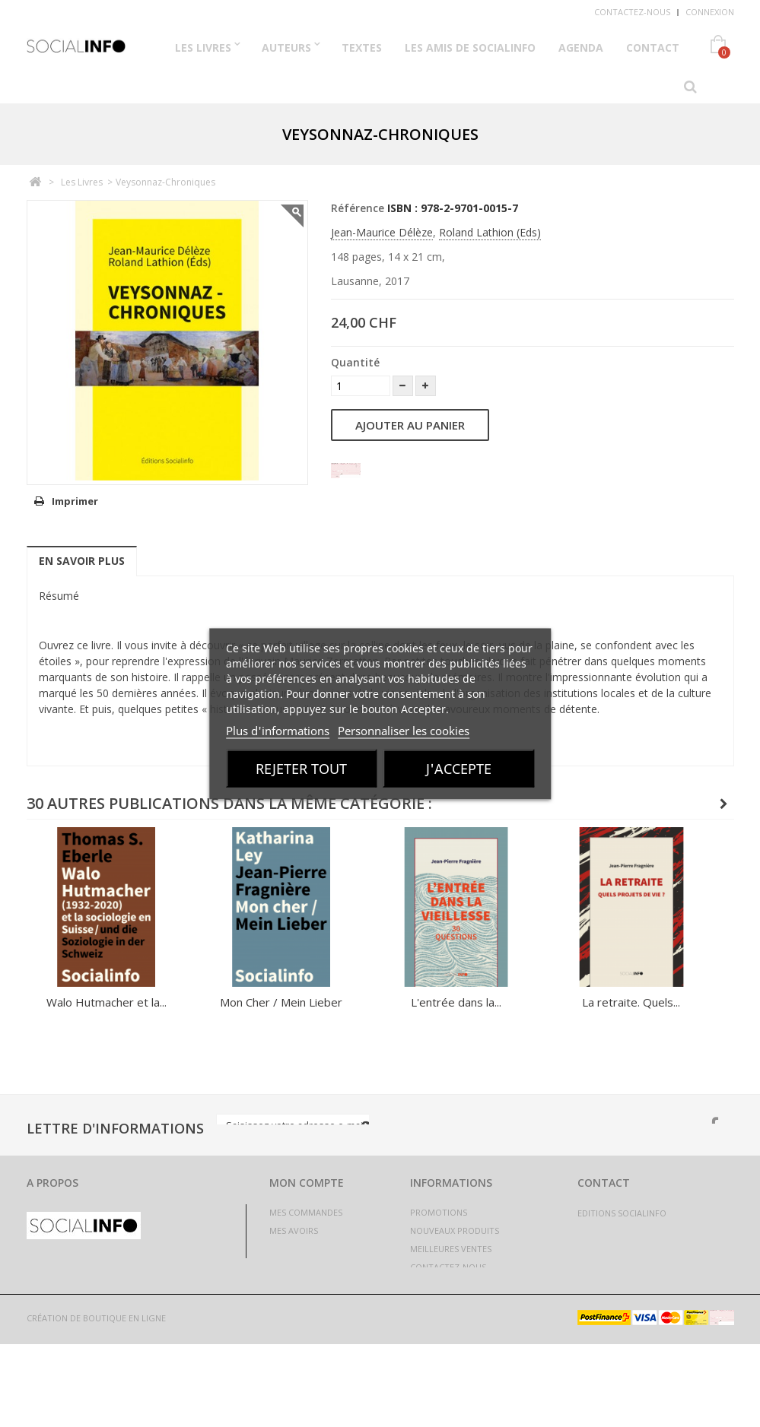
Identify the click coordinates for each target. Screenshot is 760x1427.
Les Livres (203, 47)
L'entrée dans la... (456, 1002)
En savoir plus (82, 560)
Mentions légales (450, 1285)
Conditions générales (460, 1303)
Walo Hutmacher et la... (106, 1002)
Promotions (438, 1212)
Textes (362, 47)
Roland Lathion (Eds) (490, 232)
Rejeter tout (301, 768)
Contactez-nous (632, 11)
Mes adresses (298, 1248)
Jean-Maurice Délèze (382, 232)
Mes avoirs (293, 1230)
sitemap (427, 1340)
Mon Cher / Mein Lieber (281, 1002)
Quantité (355, 362)
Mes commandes (305, 1212)
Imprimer (75, 501)
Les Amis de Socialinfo (470, 47)
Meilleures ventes (450, 1248)
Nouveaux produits (454, 1230)
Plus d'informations (277, 729)
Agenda (580, 47)
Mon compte (306, 1182)
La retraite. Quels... (631, 1002)
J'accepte (458, 768)
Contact (652, 47)
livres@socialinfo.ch (660, 1246)
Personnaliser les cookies (403, 729)
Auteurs (286, 47)
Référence (357, 208)
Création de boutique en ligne (96, 1400)
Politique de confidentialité (475, 1321)
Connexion (709, 11)
